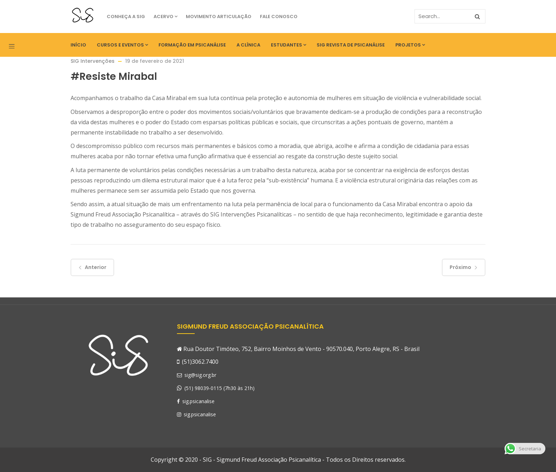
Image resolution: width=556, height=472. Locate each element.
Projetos (410, 45)
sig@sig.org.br (196, 375)
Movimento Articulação (218, 16)
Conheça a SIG (126, 16)
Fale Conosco (279, 16)
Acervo (165, 16)
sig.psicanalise (196, 401)
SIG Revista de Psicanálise (351, 45)
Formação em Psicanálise (192, 45)
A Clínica (248, 45)
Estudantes (288, 45)
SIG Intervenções (93, 61)
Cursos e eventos (122, 45)
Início (78, 45)
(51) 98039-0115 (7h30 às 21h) (219, 388)
